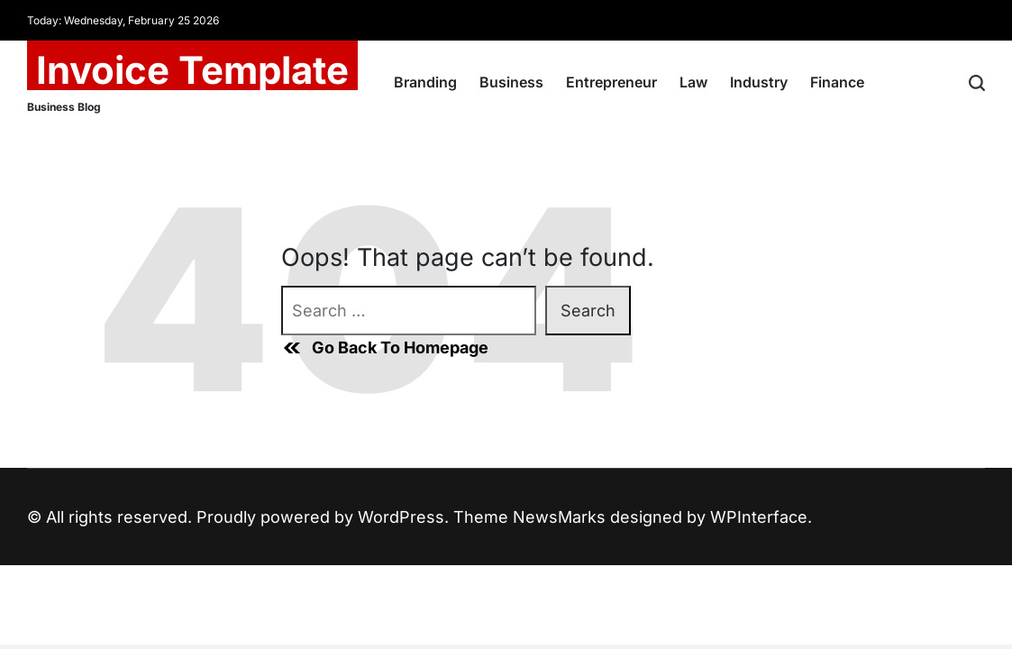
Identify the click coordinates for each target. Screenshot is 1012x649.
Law (693, 82)
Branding (425, 82)
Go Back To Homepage (384, 348)
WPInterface (758, 516)
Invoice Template (192, 70)
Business (511, 82)
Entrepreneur (611, 82)
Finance (837, 82)
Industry (759, 82)
